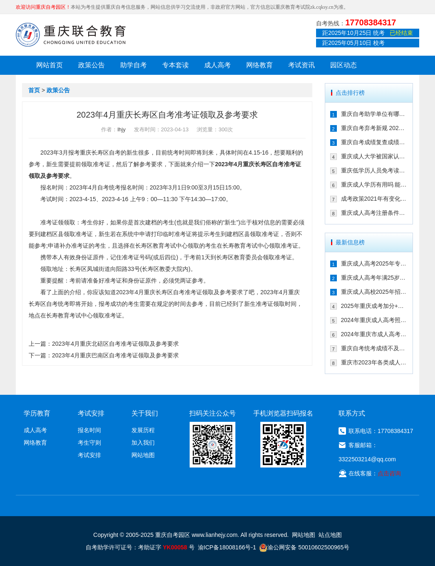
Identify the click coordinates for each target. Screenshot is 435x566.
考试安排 (89, 455)
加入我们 (143, 442)
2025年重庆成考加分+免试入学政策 (374, 306)
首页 (34, 90)
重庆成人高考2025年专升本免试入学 (374, 263)
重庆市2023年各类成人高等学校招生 (374, 362)
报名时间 (89, 430)
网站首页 (49, 65)
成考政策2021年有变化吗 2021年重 (374, 198)
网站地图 (143, 455)
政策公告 (91, 65)
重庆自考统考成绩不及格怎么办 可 (374, 348)
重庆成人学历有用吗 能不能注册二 (374, 184)
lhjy (121, 129)
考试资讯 (301, 65)
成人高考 (217, 65)
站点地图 (330, 535)
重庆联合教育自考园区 (71, 34)
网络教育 (259, 65)
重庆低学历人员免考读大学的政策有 (374, 170)
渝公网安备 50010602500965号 (304, 547)
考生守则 (89, 442)
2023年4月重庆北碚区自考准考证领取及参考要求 (115, 343)
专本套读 (175, 65)
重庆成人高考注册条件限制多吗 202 (374, 212)
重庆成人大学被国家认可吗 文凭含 (374, 156)
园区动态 (343, 65)
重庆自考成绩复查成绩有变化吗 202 (374, 142)
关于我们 (144, 413)
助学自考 (133, 65)
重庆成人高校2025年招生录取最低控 (374, 291)
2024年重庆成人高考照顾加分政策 (374, 320)
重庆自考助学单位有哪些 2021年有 (374, 114)
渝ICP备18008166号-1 (227, 547)
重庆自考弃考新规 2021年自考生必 (374, 128)
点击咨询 (389, 473)
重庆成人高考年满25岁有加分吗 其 (374, 277)
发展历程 (143, 430)
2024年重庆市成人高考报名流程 (374, 334)
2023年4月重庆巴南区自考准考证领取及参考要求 (115, 355)
